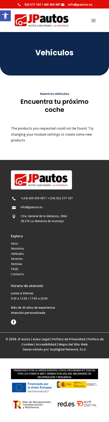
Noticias (16, 264)
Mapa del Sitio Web (73, 344)
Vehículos (17, 254)
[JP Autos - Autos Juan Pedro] (42, 20)
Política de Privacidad (68, 339)
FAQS (14, 269)
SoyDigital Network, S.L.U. (68, 349)
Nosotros (17, 248)
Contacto (17, 274)
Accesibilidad (46, 344)
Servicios (17, 259)
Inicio (14, 243)
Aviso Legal (41, 339)
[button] (5, 15)
